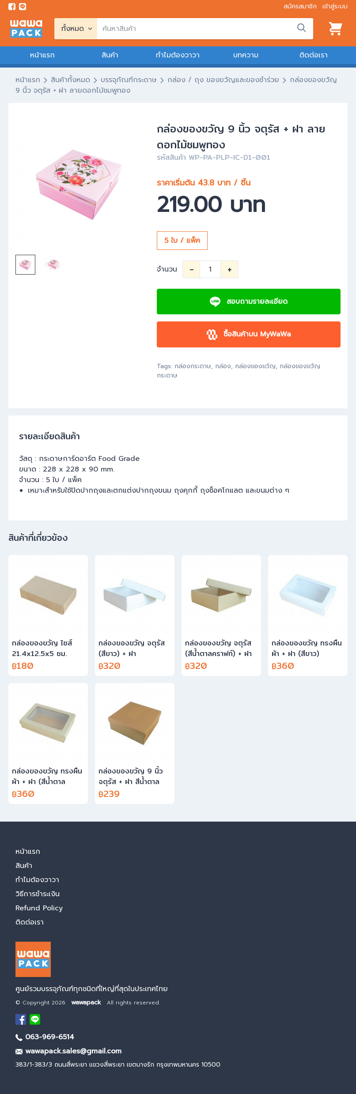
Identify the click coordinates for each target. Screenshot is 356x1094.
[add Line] (35, 1019)
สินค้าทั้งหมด (70, 80)
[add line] (22, 6)
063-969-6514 (44, 1037)
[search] (205, 29)
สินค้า (110, 55)
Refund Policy (39, 908)
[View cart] (336, 29)
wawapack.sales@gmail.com (68, 1051)
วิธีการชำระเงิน (37, 894)
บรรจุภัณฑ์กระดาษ (129, 80)
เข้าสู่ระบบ (335, 6)
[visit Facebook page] (11, 6)
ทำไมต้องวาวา (178, 55)
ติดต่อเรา (313, 55)
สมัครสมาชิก (300, 6)
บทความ (245, 55)
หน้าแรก (42, 55)
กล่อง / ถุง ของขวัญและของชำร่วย (223, 80)
